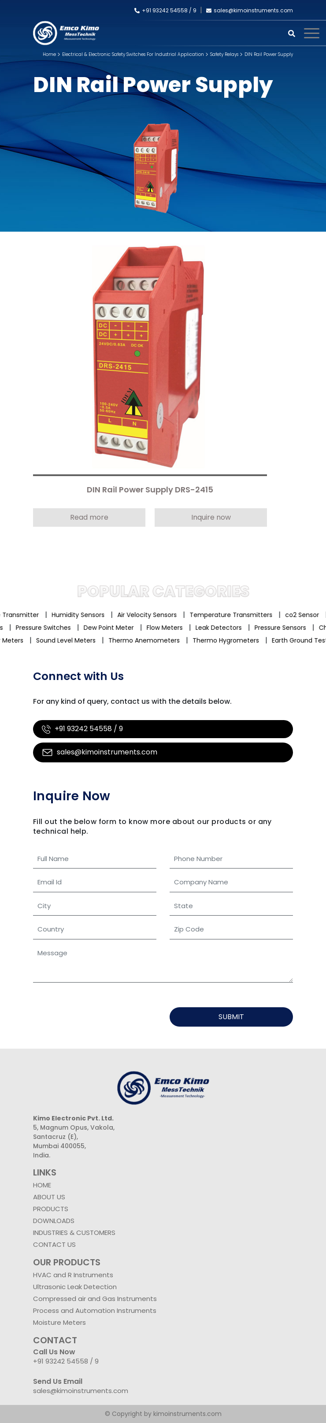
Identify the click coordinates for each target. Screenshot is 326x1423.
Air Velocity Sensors (152, 614)
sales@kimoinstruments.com (249, 10)
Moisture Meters (59, 1322)
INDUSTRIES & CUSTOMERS (74, 1232)
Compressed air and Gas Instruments (95, 1298)
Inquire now (211, 517)
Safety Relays (224, 54)
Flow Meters (162, 627)
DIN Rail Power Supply (268, 54)
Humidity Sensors (83, 614)
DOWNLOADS (53, 1220)
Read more (89, 517)
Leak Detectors (216, 627)
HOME (42, 1185)
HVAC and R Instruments (73, 1274)
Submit (231, 1017)
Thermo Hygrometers (230, 640)
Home (49, 54)
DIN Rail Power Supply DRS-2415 (150, 490)
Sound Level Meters (69, 640)
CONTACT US (54, 1244)
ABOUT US (49, 1196)
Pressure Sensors (277, 627)
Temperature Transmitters (236, 614)
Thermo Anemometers (148, 640)
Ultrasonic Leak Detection (75, 1286)
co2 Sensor (308, 614)
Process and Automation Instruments (94, 1310)
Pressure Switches (40, 627)
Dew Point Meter (106, 627)
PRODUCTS (50, 1208)
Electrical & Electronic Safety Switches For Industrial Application (133, 54)
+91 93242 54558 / (163, 10)
